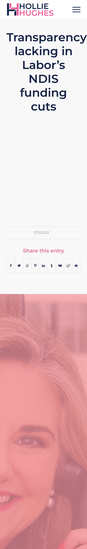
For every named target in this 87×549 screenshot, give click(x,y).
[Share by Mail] (76, 266)
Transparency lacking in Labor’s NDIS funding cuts (46, 72)
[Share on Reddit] (68, 266)
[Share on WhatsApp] (27, 266)
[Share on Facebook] (11, 266)
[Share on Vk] (60, 266)
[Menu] (74, 9)
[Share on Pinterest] (35, 266)
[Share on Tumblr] (52, 266)
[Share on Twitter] (19, 266)
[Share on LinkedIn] (44, 266)
